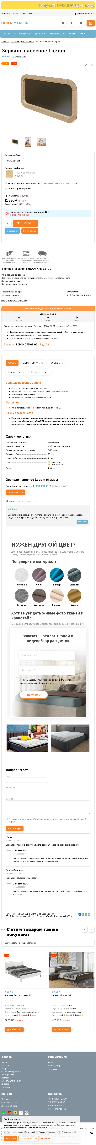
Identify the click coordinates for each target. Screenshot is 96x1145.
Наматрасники (8, 1074)
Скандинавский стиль (25, 916)
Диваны (5, 1084)
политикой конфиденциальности (54, 680)
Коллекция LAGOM (63, 916)
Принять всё (10, 1138)
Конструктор (54, 1065)
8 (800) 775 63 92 (26, 344)
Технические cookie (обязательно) (19, 1132)
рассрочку (10, 204)
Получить (33, 694)
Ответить (82, 522)
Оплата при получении (18, 188)
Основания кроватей (11, 1071)
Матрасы (5, 1068)
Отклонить (46, 1138)
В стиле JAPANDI (45, 916)
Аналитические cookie (46, 1132)
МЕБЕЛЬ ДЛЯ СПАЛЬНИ (29, 914)
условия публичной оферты (42, 683)
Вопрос (9, 799)
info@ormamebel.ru (57, 1109)
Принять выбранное (28, 1138)
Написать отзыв (15, 492)
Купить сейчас (29, 231)
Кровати (5, 1065)
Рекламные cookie (68, 1132)
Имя (8, 776)
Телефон (10, 787)
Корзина (5, 1099)
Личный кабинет (9, 1106)
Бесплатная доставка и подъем (23, 183)
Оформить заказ (9, 1102)
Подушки (5, 1078)
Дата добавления (27, 943)
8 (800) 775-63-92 (38, 268)
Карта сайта (54, 1069)
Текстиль (5, 1087)
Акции (4, 1062)
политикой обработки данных (44, 1125)
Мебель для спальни (11, 1081)
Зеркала (46, 914)
